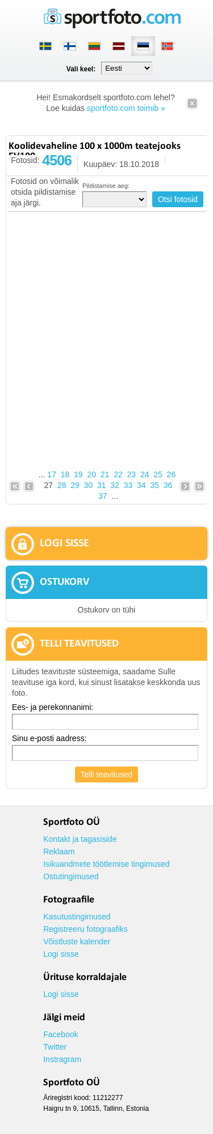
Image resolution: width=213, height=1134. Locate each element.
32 (114, 485)
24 (144, 474)
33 (128, 485)
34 (141, 485)
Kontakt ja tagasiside (79, 839)
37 (102, 495)
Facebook (60, 1034)
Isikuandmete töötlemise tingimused (106, 863)
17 (51, 474)
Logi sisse (60, 953)
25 (157, 474)
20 (91, 474)
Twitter (54, 1046)
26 (171, 474)
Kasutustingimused (76, 916)
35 (154, 485)
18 (65, 474)
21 (105, 474)
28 (61, 485)
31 (101, 485)
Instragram (62, 1059)
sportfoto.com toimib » (126, 108)
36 (168, 485)
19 (78, 474)
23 (131, 474)
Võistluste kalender (76, 941)
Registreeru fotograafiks (85, 929)
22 (118, 474)
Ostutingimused (70, 876)
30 (88, 485)
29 (75, 485)
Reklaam (58, 851)
